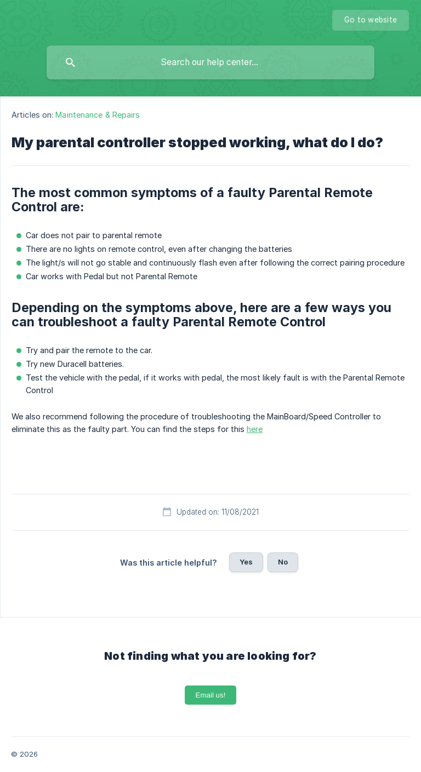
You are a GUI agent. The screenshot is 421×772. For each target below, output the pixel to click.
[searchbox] (210, 62)
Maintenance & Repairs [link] (97, 114)
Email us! (211, 695)
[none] (370, 20)
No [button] (283, 561)
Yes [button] (246, 561)
